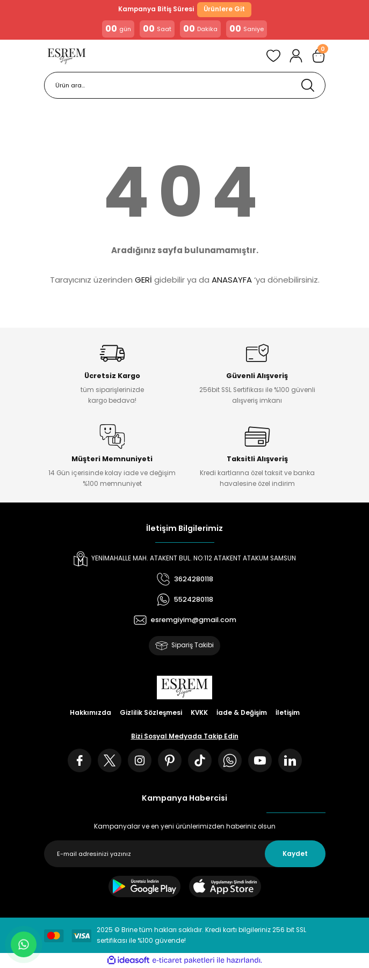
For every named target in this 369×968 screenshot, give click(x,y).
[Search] (184, 85)
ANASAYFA (232, 279)
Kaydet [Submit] (295, 853)
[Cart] (318, 56)
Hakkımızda (90, 712)
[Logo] (67, 55)
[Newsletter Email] (184, 853)
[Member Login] (296, 56)
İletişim (288, 712)
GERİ (143, 279)
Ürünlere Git (224, 9)
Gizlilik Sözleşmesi (151, 712)
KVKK (199, 712)
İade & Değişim (241, 712)
